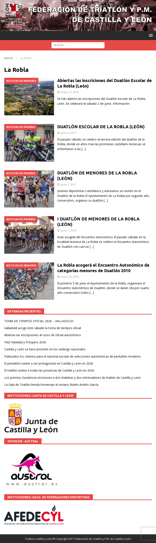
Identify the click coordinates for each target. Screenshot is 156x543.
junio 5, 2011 (68, 184)
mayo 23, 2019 (70, 92)
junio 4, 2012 (68, 133)
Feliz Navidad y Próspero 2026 (25, 342)
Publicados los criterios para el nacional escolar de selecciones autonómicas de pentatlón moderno (72, 356)
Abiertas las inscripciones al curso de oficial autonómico (42, 335)
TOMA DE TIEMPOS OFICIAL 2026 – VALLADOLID (39, 321)
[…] (84, 149)
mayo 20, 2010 (70, 276)
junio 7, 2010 (68, 230)
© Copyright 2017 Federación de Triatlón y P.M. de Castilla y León (92, 539)
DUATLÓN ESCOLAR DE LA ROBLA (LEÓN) (101, 126)
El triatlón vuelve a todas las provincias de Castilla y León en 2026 (49, 370)
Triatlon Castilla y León (38, 539)
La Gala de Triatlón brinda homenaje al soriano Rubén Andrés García (51, 385)
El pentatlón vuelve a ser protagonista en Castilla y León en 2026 (48, 363)
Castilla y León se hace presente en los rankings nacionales (44, 349)
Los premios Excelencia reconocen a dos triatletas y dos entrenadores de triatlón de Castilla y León (72, 378)
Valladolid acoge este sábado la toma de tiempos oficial (42, 328)
